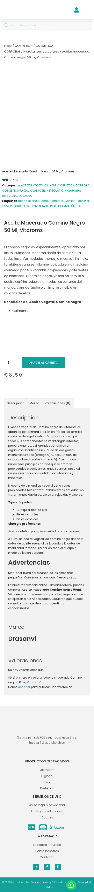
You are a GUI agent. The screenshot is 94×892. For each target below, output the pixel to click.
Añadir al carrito (43, 363)
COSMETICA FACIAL (15, 190)
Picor (79, 201)
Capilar (70, 201)
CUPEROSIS (37, 190)
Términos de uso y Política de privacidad (53, 882)
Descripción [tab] (15, 403)
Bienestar (56, 201)
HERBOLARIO (55, 190)
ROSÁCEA (25, 196)
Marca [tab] (34, 403)
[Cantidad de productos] (10, 362)
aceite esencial (29, 201)
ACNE (53, 185)
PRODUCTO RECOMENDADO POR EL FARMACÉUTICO (46, 206)
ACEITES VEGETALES (34, 185)
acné (45, 201)
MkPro (49, 887)
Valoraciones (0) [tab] (57, 403)
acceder (24, 687)
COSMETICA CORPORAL (74, 185)
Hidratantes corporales (41, 51)
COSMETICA (23, 45)
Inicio (8, 45)
